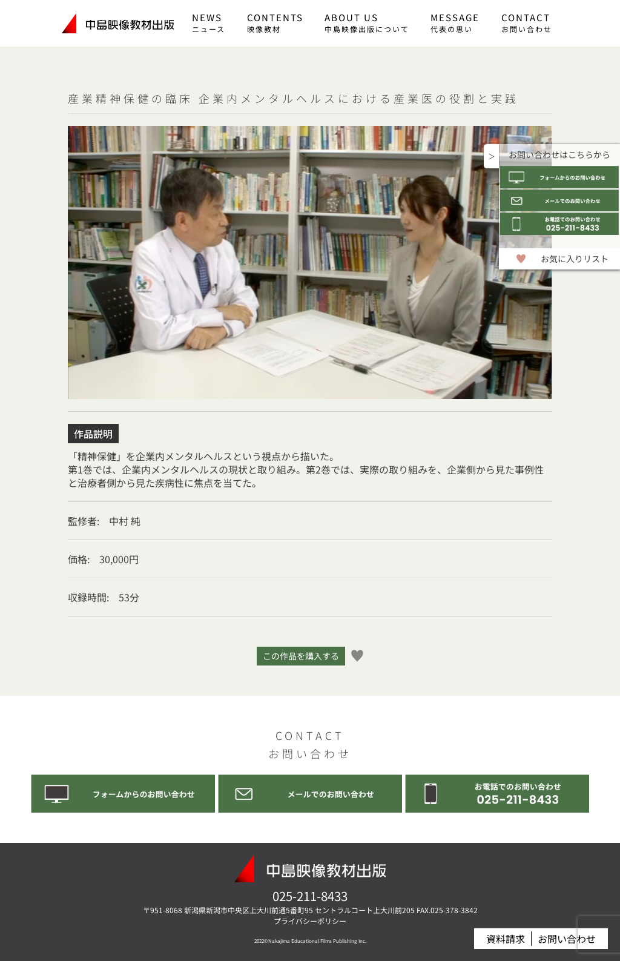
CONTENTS (275, 22)
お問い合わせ (567, 938)
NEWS (208, 22)
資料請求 (505, 938)
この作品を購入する (301, 656)
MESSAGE (455, 22)
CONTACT (526, 22)
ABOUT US (367, 22)
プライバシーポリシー (310, 921)
